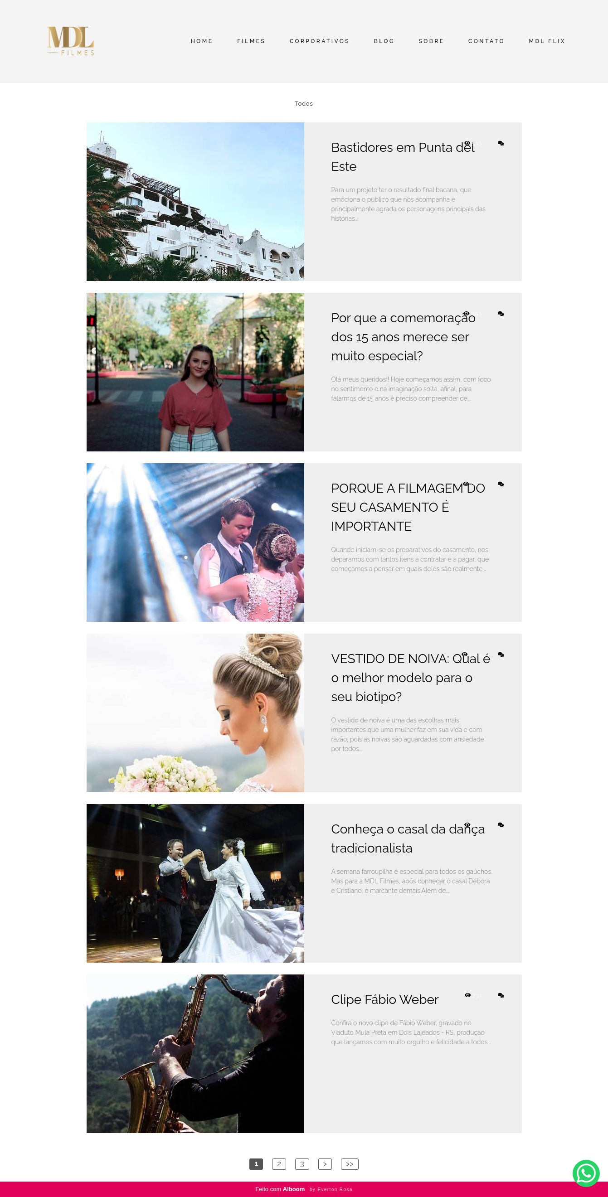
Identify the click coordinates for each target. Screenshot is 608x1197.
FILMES (251, 41)
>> (350, 1163)
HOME (202, 41)
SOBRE (432, 41)
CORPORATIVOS (320, 41)
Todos (304, 104)
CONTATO (486, 41)
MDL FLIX (547, 41)
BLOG (384, 41)
